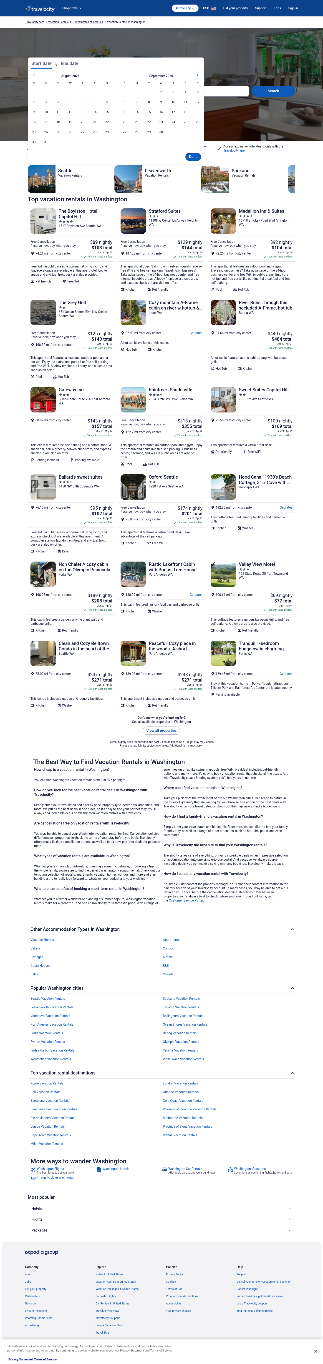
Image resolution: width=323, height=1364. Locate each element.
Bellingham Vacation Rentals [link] (183, 1016)
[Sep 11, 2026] (185, 102)
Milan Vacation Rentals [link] (46, 1144)
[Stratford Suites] (161, 250)
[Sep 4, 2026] (185, 92)
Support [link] (241, 1274)
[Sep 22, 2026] (149, 122)
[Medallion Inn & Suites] (251, 250)
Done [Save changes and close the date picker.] (193, 157)
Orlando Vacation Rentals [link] (181, 1092)
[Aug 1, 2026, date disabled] (107, 92)
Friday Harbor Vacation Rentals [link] (52, 1050)
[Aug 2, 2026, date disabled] (34, 102)
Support (261, 8)
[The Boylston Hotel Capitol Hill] (71, 250)
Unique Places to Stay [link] (109, 1325)
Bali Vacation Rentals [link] (45, 1092)
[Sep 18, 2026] (185, 112)
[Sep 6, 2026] (125, 102)
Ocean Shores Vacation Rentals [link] (185, 1024)
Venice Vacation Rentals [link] (47, 1126)
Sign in (293, 8)
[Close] (316, 1351)
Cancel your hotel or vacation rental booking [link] (263, 1281)
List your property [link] (35, 1289)
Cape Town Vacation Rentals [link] (50, 1135)
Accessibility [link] (173, 1303)
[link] (62, 1170)
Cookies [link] (171, 1281)
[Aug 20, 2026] (82, 122)
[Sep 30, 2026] (161, 132)
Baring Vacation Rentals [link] (180, 1033)
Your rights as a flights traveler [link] (255, 1310)
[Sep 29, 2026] (149, 132)
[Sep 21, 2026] (137, 122)
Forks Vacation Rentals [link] (46, 1033)
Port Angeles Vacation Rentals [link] (51, 1024)
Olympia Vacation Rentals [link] (181, 1042)
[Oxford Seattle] (161, 514)
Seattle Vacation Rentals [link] (47, 998)
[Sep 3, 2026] (173, 92)
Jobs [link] (28, 1281)
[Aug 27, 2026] (82, 132)
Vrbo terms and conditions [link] (182, 1296)
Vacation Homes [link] (42, 940)
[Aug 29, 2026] (107, 132)
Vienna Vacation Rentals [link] (180, 1135)
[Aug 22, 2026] (107, 122)
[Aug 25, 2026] (58, 132)
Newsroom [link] (31, 1303)
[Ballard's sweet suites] (71, 514)
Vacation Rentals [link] (58, 22)
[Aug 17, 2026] (46, 122)
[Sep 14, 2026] (137, 112)
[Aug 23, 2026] (34, 132)
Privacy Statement (20, 1359)
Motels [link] (168, 957)
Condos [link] (168, 948)
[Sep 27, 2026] (125, 132)
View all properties (161, 730)
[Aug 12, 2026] (70, 112)
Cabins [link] (35, 948)
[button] (161, 1209)
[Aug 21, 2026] (95, 122)
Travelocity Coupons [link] (108, 1318)
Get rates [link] (196, 333)
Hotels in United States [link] (109, 1274)
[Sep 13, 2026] (125, 112)
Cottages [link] (36, 957)
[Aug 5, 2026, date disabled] (70, 102)
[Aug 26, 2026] (70, 132)
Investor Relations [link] (36, 1310)
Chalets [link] (168, 974)
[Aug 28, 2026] (95, 132)
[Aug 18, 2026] (58, 122)
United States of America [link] (88, 22)
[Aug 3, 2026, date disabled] (46, 102)
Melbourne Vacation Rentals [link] (183, 1118)
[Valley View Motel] (251, 597)
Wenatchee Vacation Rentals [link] (50, 1059)
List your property (235, 8)
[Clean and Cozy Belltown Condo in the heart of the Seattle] (71, 674)
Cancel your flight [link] (247, 1289)
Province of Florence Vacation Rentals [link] (190, 1109)
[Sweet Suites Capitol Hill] (251, 426)
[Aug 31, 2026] (46, 142)
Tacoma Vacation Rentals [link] (181, 1007)
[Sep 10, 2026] (173, 102)
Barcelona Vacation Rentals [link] (49, 1100)
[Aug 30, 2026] (34, 142)
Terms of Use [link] (174, 1289)
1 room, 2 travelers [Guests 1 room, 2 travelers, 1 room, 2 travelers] (187, 93)
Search (273, 91)
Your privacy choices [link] (178, 1310)
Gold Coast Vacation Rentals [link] (183, 1100)
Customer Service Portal (186, 900)
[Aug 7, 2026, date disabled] (95, 102)
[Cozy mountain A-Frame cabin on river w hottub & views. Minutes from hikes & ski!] (161, 339)
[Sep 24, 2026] (173, 122)
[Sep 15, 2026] (149, 112)
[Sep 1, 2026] (149, 92)
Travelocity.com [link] (34, 22)
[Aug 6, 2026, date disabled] (82, 102)
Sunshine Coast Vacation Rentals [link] (53, 1109)
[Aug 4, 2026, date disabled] (58, 102)
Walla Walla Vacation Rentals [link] (183, 1059)
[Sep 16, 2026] (161, 112)
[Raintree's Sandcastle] (161, 426)
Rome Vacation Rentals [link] (46, 1083)
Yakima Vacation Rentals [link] (180, 1050)
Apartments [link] (171, 940)
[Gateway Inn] (71, 426)
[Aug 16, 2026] (34, 122)
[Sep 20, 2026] (125, 122)
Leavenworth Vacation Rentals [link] (51, 1007)
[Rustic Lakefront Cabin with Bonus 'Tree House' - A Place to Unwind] (161, 597)
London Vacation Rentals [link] (180, 1083)
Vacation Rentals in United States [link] (116, 1281)
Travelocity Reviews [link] (107, 1310)
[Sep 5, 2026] (198, 92)
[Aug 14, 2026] (95, 112)
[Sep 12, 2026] (198, 102)
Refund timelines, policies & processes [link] (260, 1296)
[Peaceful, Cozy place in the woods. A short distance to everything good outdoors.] (161, 674)
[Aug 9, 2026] (34, 112)
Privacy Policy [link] (174, 1274)
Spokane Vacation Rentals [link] (181, 998)
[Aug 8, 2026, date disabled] (107, 102)
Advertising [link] (32, 1325)
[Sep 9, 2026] (161, 102)
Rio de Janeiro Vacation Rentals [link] (52, 1118)
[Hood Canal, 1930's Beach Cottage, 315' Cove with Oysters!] (251, 514)
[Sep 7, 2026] (137, 102)
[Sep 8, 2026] (149, 102)
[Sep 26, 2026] (198, 122)
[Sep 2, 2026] (161, 92)
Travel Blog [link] (102, 1332)
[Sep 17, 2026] (173, 112)
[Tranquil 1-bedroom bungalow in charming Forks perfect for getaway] (251, 674)
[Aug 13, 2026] (82, 112)
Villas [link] (34, 974)
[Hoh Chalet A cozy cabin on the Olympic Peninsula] (71, 597)
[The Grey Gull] (71, 339)
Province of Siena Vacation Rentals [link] (187, 1126)
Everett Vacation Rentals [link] (47, 1042)
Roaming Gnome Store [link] (38, 1318)
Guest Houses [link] (40, 965)
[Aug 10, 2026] (46, 112)
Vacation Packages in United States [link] (117, 1289)
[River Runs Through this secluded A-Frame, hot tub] (251, 339)
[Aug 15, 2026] (107, 112)
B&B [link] (166, 965)
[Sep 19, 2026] (198, 112)
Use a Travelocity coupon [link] (252, 1303)
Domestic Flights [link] (106, 1296)
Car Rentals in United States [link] (112, 1303)
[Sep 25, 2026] (185, 122)
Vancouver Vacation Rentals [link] (50, 1016)
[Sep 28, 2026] (137, 132)
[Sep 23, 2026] (161, 122)
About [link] (28, 1274)
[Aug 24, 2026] (46, 132)
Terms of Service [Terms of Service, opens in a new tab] (45, 1359)
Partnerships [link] (32, 1296)
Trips (277, 8)
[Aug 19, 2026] (70, 122)
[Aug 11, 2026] (58, 112)
